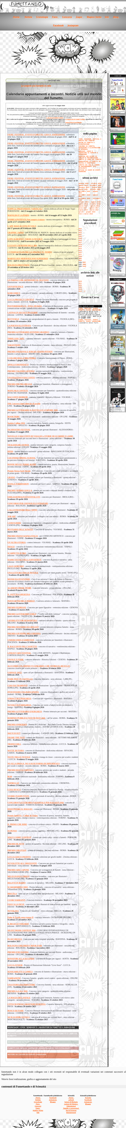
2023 (80, 231)
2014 (80, 248)
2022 (80, 233)
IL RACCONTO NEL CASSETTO (22, 647)
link (107, 17)
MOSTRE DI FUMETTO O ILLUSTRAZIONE (86, 143)
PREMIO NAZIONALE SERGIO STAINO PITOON (29, 352)
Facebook (58, 25)
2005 (84, 266)
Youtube (88, 1098)
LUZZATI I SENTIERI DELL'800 (22, 246)
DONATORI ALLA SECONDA (20, 959)
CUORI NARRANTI (16, 900)
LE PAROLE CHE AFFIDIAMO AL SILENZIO (28, 280)
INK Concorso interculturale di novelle (23, 404)
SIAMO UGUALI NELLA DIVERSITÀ (24, 560)
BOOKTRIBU (13, 417)
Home (16, 17)
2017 (80, 242)
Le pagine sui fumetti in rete (36, 86)
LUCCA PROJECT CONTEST (20, 300)
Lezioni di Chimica (71, 1104)
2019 (80, 238)
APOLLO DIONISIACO (18, 365)
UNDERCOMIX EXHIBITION (20, 640)
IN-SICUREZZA (14, 939)
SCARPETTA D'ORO (16, 553)
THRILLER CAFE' (15, 339)
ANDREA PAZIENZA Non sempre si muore (26, 220)
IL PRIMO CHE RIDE (17, 824)
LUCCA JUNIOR (14, 965)
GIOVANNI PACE (15, 287)
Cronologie (42, 17)
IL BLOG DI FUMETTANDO (54, 117)
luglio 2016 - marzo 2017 (88, 210)
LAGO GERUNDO (15, 566)
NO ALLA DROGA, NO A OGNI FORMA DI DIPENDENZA (33, 764)
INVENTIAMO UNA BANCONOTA (23, 692)
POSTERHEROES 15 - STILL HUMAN (24, 306)
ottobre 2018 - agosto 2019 (89, 202)
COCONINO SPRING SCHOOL (21, 458)
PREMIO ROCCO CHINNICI (20, 770)
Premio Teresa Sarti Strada (18, 471)
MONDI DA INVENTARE (18, 579)
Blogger (53, 1102)
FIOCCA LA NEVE (15, 904)
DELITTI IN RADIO (16, 883)
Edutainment (71, 1112)
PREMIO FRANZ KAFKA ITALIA (22, 536)
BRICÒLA (12, 894)
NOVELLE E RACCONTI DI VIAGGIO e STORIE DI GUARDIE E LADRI (40, 436)
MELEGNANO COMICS (18, 876)
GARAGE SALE (14, 673)
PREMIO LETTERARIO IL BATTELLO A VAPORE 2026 (32, 410)
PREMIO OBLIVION (16, 850)
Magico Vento (94, 17)
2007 (84, 262)
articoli (71, 1100)
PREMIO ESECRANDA (17, 952)
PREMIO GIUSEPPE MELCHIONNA (24, 633)
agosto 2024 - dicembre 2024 (89, 185)
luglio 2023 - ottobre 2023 (89, 189)
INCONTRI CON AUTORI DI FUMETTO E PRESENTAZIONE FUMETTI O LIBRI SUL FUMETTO (89, 158)
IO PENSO (12, 831)
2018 (80, 240)
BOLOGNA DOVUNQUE (18, 265)
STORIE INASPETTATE (18, 796)
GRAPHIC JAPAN (15, 233)
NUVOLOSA (13, 911)
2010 (80, 256)
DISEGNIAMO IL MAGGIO (20, 809)
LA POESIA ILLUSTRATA (19, 326)
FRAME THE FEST (16, 738)
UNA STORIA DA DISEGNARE (21, 985)
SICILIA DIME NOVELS (18, 1017)
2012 (80, 252)
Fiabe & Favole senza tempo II (20, 917)
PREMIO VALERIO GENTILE (21, 371)
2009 (80, 258)
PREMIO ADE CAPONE (18, 870)
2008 (80, 260)
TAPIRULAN (13, 783)
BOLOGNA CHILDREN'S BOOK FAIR (24, 946)
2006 (84, 264)
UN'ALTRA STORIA (16, 542)
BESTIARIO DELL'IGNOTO (20, 529)
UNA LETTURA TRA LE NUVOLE (22, 573)
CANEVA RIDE (14, 523)
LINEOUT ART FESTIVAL (19, 653)
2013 (80, 250)
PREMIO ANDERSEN (17, 725)
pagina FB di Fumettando (73, 122)
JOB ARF (11, 516)
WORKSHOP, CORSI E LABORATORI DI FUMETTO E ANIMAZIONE (88, 153)
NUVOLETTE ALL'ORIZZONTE (22, 863)
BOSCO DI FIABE (15, 1011)
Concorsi (67, 17)
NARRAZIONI (13, 978)
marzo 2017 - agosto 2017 (88, 208)
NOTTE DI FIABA (15, 751)
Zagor (79, 17)
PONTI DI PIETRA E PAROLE (21, 601)
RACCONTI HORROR (17, 397)
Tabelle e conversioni (71, 1108)
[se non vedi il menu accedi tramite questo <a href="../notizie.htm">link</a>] (90, 312)
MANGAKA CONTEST (17, 391)
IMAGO (11, 547)
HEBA (10, 451)
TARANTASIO (13, 345)
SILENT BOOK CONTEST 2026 (21, 930)
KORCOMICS (13, 293)
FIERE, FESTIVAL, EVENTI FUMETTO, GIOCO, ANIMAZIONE (36, 135)
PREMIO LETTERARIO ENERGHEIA (24, 712)
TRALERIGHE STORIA (18, 445)
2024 (80, 229)
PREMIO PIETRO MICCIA (19, 384)
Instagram (73, 25)
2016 (80, 244)
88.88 (9, 777)
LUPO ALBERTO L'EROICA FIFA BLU (25, 239)
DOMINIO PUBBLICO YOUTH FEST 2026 (26, 718)
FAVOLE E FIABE (15, 660)
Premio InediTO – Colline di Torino (22, 816)
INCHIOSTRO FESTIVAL (19, 430)
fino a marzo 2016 (85, 214)
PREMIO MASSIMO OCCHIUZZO (23, 627)
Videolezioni (71, 1106)
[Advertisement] (63, 52)
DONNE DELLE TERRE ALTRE (21, 464)
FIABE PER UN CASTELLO (20, 679)
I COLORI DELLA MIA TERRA (21, 358)
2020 (80, 237)
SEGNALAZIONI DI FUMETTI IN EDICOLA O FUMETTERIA (89, 162)
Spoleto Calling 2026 (16, 423)
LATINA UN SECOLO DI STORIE (22, 313)
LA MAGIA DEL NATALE (18, 998)
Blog (116, 17)
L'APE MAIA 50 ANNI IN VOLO (21, 226)
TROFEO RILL (14, 744)
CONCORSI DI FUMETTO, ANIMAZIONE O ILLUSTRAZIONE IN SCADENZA (89, 147)
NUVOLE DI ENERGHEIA (19, 705)
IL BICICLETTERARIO (18, 924)
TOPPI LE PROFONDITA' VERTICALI (24, 209)
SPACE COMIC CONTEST (19, 837)
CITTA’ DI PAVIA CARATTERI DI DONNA (26, 1004)
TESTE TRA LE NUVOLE (18, 757)
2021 (80, 235)
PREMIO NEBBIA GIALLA (19, 490)
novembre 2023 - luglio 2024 (89, 187)
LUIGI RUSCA (14, 790)
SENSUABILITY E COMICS (20, 972)
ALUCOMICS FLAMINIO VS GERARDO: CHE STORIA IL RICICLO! (38, 666)
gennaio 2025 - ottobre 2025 (89, 183)
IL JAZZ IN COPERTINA (18, 594)
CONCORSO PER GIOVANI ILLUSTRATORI (27, 503)
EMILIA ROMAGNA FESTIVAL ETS (23, 497)
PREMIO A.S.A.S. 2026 (17, 991)
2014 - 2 (81, 291)
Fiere (55, 17)
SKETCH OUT (13, 733)
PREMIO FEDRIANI (16, 607)
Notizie (28, 17)
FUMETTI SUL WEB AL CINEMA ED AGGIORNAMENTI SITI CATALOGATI (89, 166)
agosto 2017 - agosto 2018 (89, 206)
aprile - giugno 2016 (86, 212)
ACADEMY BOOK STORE (19, 588)
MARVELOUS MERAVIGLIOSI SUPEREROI (27, 259)
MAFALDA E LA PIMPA (18, 215)
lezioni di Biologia (71, 1102)
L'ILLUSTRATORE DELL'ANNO (22, 510)
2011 (80, 254)
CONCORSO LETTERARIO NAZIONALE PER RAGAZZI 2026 (35, 803)
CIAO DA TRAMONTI (17, 686)
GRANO (11, 477)
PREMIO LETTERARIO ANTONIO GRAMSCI (28, 332)
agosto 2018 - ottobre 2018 (89, 204)
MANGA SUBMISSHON (18, 484)
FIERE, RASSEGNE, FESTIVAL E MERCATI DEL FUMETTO (89, 140)
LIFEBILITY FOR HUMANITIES (22, 620)
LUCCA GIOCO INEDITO (19, 857)
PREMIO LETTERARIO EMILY (21, 614)
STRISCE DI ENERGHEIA (19, 699)
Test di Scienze (71, 1110)
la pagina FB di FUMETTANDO (75, 119)
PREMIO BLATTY (15, 844)
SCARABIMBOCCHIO (17, 887)
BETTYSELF (13, 319)
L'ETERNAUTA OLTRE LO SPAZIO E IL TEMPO (29, 252)
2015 (80, 246)
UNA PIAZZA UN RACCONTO (21, 378)
